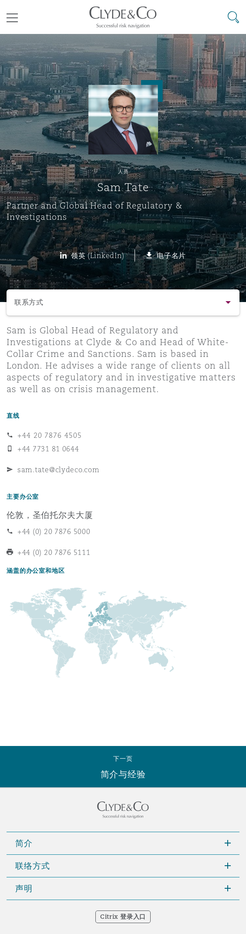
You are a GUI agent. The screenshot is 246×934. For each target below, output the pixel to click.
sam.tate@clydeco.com (58, 469)
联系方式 (29, 302)
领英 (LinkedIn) (98, 255)
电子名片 (171, 255)
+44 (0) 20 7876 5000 (54, 531)
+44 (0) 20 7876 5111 (54, 552)
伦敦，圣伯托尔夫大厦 (50, 515)
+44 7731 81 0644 (48, 448)
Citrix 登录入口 (123, 917)
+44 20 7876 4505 (49, 435)
